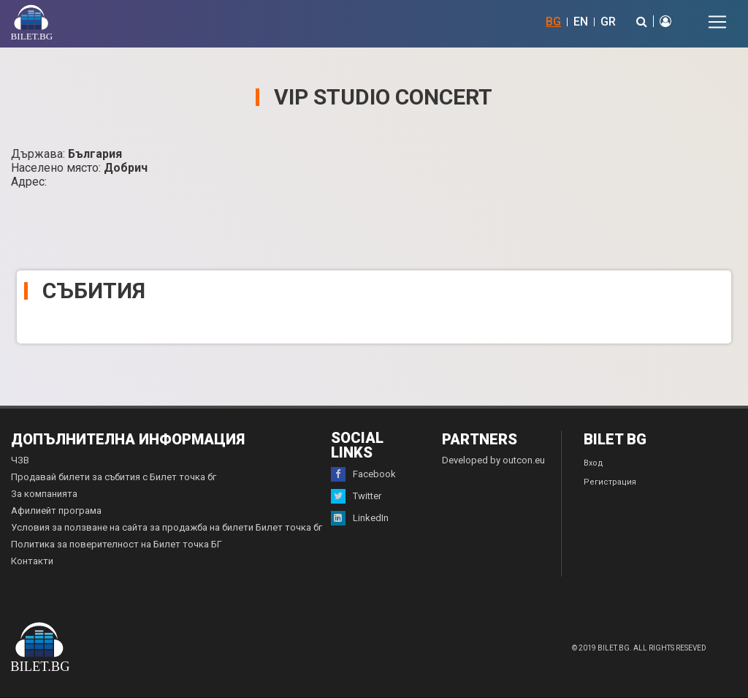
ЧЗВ (20, 460)
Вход (593, 463)
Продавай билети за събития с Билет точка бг (113, 477)
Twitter (356, 496)
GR (608, 22)
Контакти (32, 561)
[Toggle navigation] (717, 22)
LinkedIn (360, 518)
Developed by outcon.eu (493, 460)
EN (580, 22)
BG (553, 22)
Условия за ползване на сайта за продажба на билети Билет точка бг (166, 527)
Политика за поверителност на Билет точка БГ (116, 544)
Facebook (363, 474)
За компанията (44, 493)
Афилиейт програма (56, 510)
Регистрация (610, 482)
